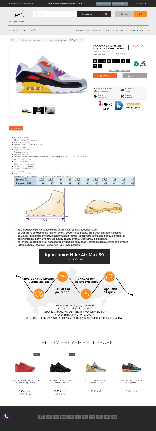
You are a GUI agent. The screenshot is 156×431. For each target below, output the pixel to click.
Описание (16, 128)
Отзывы (132, 30)
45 (99, 66)
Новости (122, 30)
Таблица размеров (109, 30)
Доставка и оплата (80, 30)
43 (128, 61)
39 (109, 61)
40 (113, 61)
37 (99, 61)
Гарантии (95, 30)
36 (95, 61)
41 (118, 61)
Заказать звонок (103, 4)
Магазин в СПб (143, 30)
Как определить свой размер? (119, 70)
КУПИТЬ (106, 76)
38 (104, 61)
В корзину (134, 75)
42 (123, 61)
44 (95, 66)
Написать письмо (120, 4)
